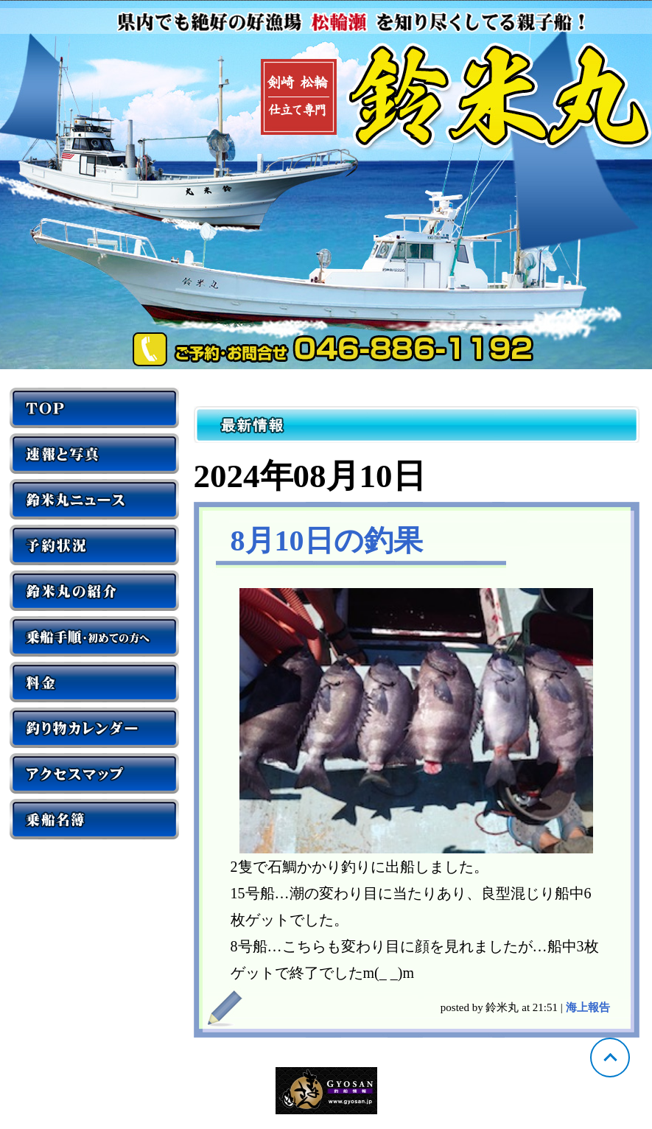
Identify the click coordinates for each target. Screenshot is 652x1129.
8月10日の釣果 (327, 540)
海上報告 (588, 1007)
